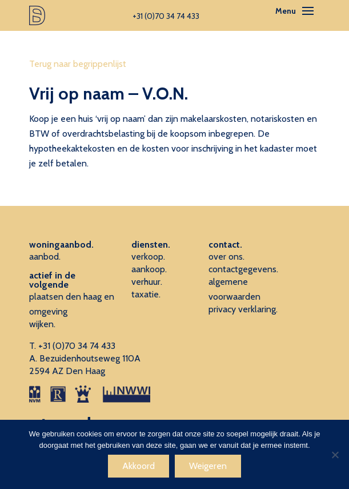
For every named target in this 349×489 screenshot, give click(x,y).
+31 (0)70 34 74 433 (76, 345)
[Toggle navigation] (307, 10)
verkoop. (148, 256)
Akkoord (138, 465)
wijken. (42, 324)
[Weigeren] (334, 454)
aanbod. (45, 256)
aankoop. (149, 269)
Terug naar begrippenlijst (77, 63)
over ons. (226, 256)
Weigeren (208, 465)
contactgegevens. (243, 269)
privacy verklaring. (243, 309)
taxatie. (146, 294)
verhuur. (146, 281)
